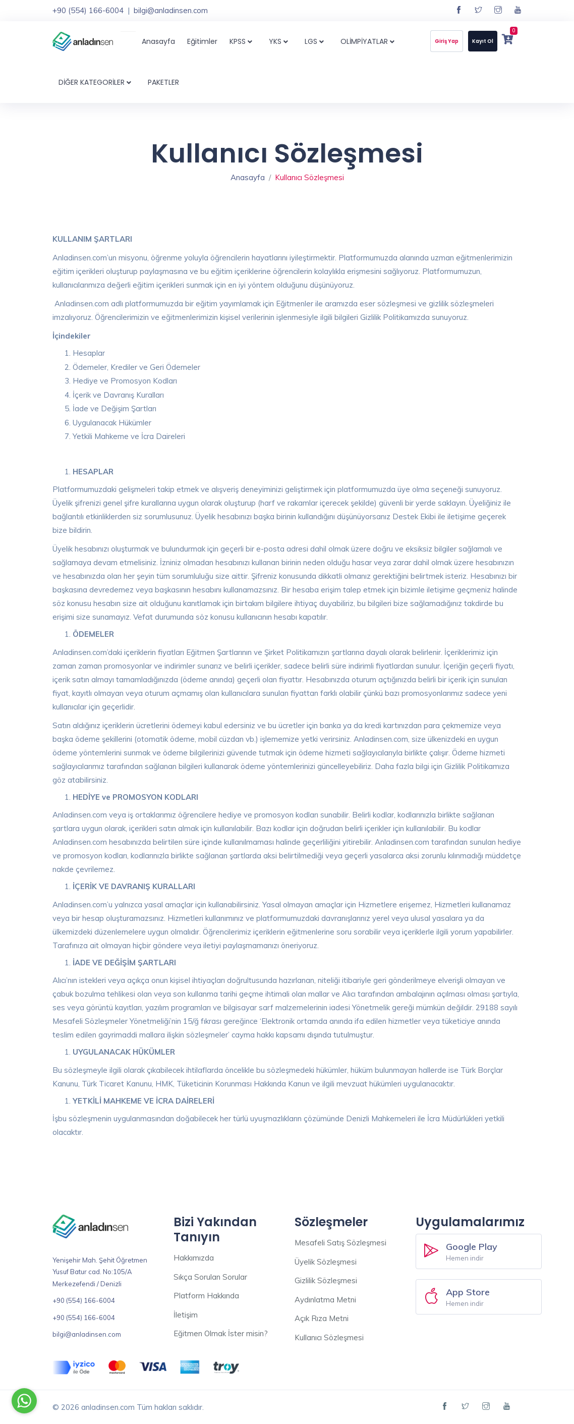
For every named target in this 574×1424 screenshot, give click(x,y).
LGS (316, 41)
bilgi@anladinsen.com (171, 10)
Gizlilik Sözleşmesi (326, 1280)
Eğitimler (202, 41)
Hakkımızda (194, 1258)
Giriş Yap (446, 41)
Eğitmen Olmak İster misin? (221, 1333)
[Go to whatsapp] (24, 1400)
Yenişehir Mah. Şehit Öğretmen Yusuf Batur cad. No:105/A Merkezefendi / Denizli (99, 1272)
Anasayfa (158, 41)
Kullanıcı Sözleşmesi (329, 1337)
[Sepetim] (507, 40)
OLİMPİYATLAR (369, 41)
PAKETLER (163, 82)
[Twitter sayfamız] (478, 10)
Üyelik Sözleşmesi (326, 1262)
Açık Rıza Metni (322, 1318)
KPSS (243, 41)
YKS (281, 41)
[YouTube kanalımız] (518, 10)
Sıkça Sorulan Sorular (210, 1277)
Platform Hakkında (206, 1295)
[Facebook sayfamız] (459, 10)
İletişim (186, 1315)
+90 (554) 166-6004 (88, 10)
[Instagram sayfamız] (498, 10)
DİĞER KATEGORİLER (97, 82)
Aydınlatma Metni (325, 1299)
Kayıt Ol (482, 41)
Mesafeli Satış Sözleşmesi (340, 1242)
